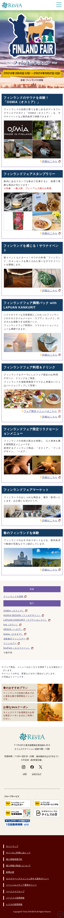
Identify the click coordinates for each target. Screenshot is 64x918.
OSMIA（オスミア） (13, 611)
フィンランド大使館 (13, 596)
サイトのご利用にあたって (18, 852)
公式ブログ (36, 774)
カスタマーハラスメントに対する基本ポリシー (27, 878)
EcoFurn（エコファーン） (16, 648)
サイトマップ (12, 846)
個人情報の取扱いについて (18, 865)
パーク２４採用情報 (15, 897)
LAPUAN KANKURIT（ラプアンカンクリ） (25, 620)
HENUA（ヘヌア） (13, 629)
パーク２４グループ (15, 891)
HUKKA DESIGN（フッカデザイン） (22, 615)
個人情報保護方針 (14, 859)
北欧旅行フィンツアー (14, 639)
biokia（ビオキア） (13, 634)
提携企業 (10, 872)
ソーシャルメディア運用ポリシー (21, 884)
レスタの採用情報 (14, 904)
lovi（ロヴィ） (10, 624)
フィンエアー (10, 643)
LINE (25, 774)
